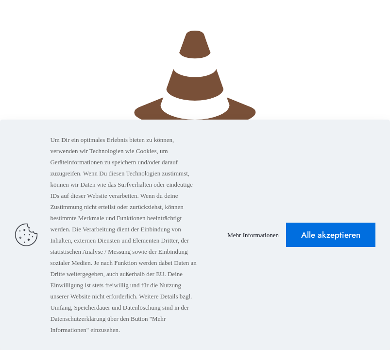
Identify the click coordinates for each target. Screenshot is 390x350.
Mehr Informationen (253, 235)
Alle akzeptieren (330, 235)
